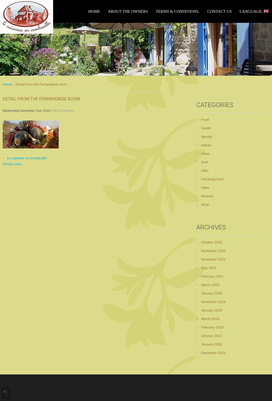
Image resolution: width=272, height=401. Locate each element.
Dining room (14, 164)
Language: (254, 11)
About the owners (128, 11)
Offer (205, 171)
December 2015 (213, 353)
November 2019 (213, 302)
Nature (206, 145)
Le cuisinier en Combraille (25, 158)
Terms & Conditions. (177, 11)
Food (205, 120)
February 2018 (212, 327)
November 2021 (213, 259)
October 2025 (211, 242)
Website (207, 196)
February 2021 (212, 276)
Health (206, 128)
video (205, 188)
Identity (206, 137)
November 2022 (213, 251)
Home (94, 11)
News (205, 154)
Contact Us (219, 11)
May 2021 (208, 268)
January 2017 (211, 336)
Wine (205, 205)
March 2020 (210, 285)
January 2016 (211, 344)
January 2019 (211, 310)
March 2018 (210, 319)
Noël (204, 162)
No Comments (64, 111)
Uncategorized (212, 179)
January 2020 (211, 293)
